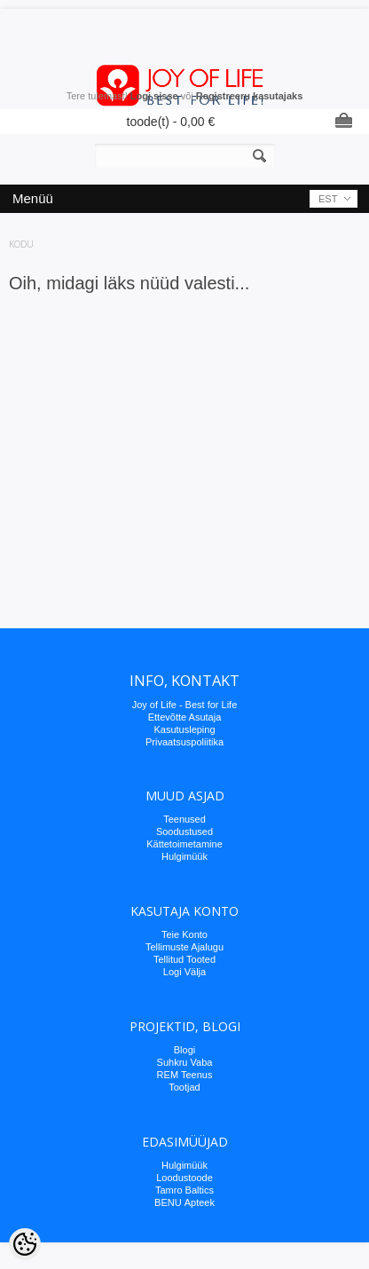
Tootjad (184, 1087)
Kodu (21, 244)
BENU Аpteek (184, 1202)
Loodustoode (184, 1177)
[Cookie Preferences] (25, 1244)
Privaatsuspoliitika (184, 742)
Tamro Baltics (184, 1190)
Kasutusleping (184, 729)
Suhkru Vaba (185, 1062)
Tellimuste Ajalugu (184, 947)
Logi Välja (184, 971)
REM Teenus (185, 1074)
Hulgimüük (184, 856)
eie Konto (187, 934)
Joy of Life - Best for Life (185, 704)
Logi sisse (154, 96)
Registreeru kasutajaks (249, 96)
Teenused (184, 819)
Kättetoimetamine (184, 844)
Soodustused (184, 831)
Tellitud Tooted (184, 959)
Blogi (184, 1049)
